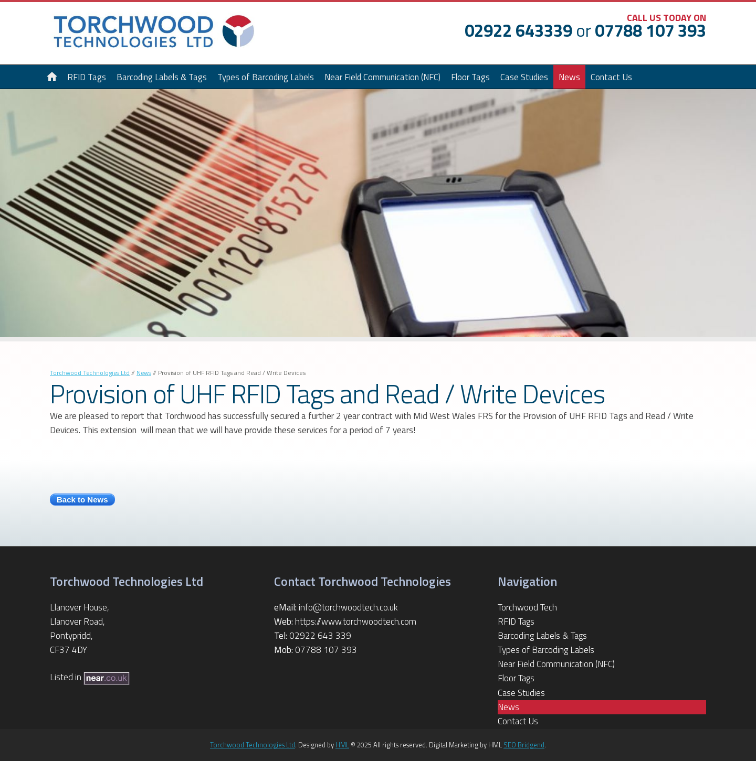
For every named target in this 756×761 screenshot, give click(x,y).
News (569, 76)
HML (342, 744)
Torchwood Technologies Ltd (90, 373)
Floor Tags (470, 76)
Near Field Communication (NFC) (382, 76)
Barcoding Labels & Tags (162, 76)
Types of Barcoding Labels (265, 76)
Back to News (82, 499)
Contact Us (611, 76)
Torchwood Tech (527, 607)
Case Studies (524, 76)
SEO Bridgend (523, 744)
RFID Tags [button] (86, 76)
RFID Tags (516, 621)
